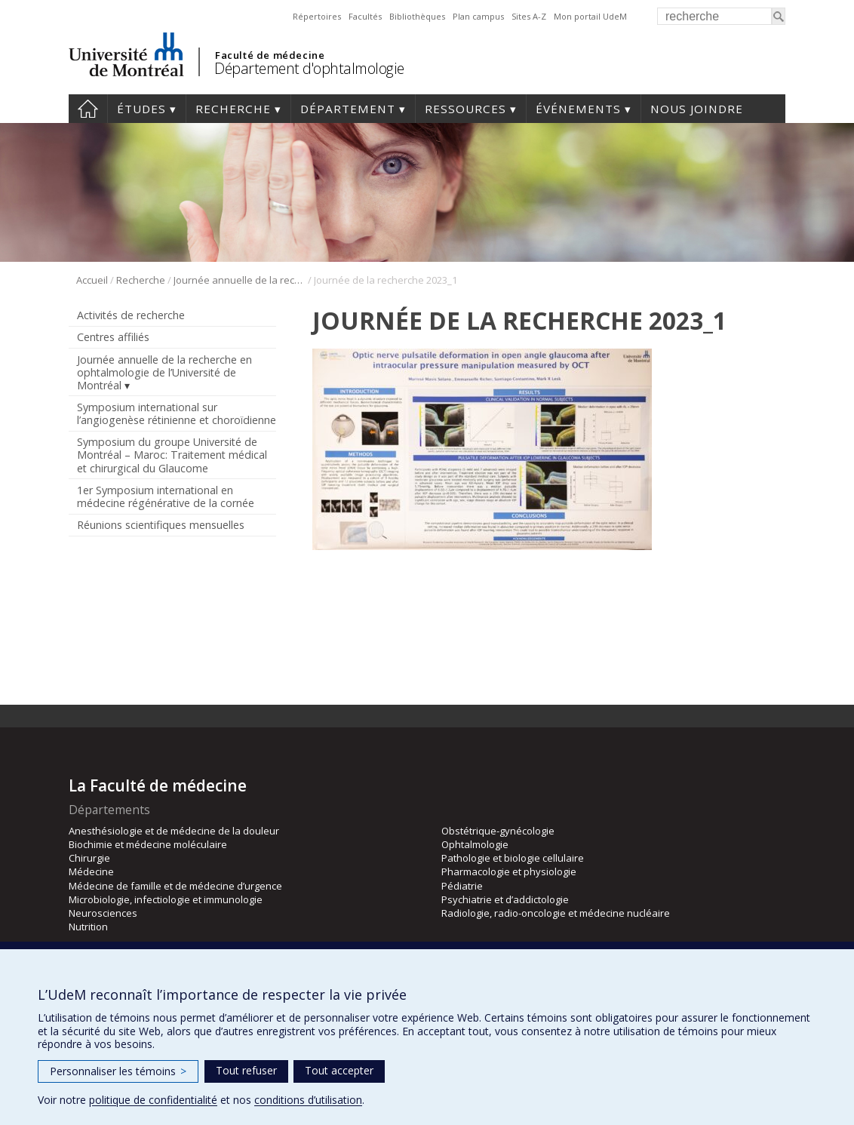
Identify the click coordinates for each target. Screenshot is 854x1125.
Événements (578, 108)
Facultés (365, 16)
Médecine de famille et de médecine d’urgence (175, 886)
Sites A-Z (528, 16)
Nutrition (88, 926)
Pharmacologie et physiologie (508, 871)
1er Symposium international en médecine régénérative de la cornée (165, 496)
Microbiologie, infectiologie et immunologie (166, 899)
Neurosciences (103, 913)
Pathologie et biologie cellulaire (512, 858)
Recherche (233, 108)
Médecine (91, 871)
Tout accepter (339, 1070)
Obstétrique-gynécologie (497, 831)
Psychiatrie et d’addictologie (505, 899)
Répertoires (317, 16)
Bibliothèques (417, 16)
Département (347, 108)
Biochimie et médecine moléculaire (148, 844)
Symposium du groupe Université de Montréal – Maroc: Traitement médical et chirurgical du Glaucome (172, 455)
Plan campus (478, 16)
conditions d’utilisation (308, 1100)
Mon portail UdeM (590, 16)
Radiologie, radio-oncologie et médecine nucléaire (555, 913)
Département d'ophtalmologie (309, 68)
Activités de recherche (131, 315)
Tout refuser (246, 1070)
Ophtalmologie (474, 844)
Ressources (465, 108)
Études (141, 108)
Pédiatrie (462, 886)
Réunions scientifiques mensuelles (160, 525)
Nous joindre (696, 108)
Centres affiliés (113, 337)
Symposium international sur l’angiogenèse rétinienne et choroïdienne (176, 413)
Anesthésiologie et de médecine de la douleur (174, 831)
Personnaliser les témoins (118, 1071)
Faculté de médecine (269, 55)
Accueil (88, 108)
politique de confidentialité (153, 1100)
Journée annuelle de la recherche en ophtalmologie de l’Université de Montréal (240, 280)
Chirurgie (89, 858)
